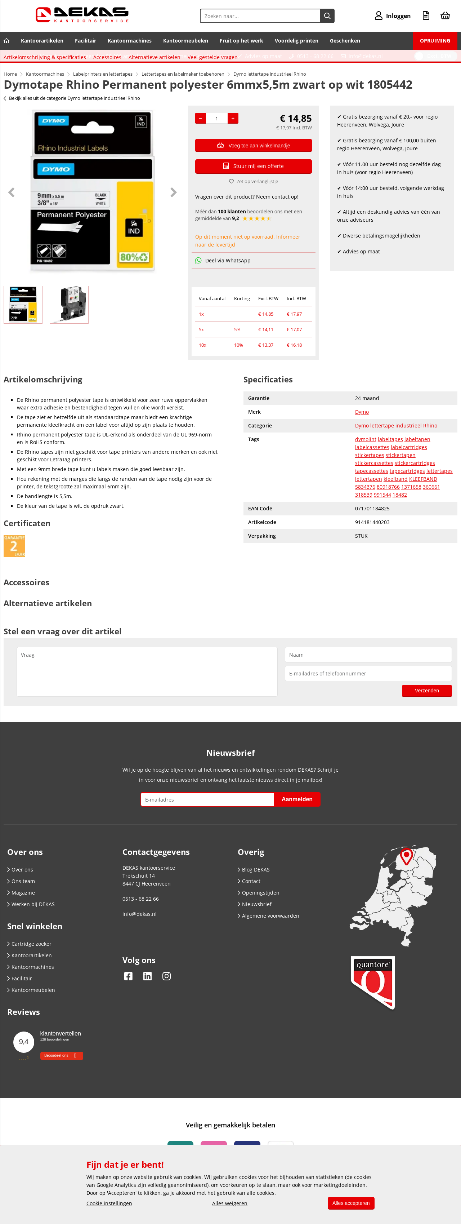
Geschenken (345, 40)
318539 (363, 517)
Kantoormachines (130, 40)
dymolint (365, 462)
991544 (382, 517)
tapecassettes (371, 494)
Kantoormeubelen (185, 40)
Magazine (21, 915)
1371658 (411, 509)
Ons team (21, 904)
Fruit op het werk (241, 40)
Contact (249, 904)
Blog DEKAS (254, 892)
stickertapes (369, 478)
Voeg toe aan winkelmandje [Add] (253, 145)
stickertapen (401, 478)
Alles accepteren (350, 1203)
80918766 (388, 509)
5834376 (365, 509)
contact (281, 196)
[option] (92, 192)
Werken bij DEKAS (31, 927)
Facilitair (85, 40)
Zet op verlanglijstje (253, 181)
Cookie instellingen (109, 1203)
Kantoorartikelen (42, 40)
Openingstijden (258, 915)
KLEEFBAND (423, 501)
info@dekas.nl (366, 56)
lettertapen (368, 501)
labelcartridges (409, 470)
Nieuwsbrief (255, 927)
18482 (400, 517)
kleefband (396, 501)
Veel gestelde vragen (216, 374)
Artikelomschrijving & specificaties (48, 374)
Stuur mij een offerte (253, 166)
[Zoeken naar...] (327, 16)
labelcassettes (372, 470)
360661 (431, 509)
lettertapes (439, 494)
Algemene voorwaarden (268, 938)
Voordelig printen (296, 40)
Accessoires (111, 374)
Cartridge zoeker (29, 966)
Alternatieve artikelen (158, 374)
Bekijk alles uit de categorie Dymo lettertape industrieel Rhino (72, 98)
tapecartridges (407, 494)
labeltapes (390, 462)
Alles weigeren (229, 1203)
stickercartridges (415, 486)
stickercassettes (374, 486)
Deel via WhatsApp (223, 260)
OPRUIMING (435, 40)
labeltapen (417, 462)
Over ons (20, 892)
